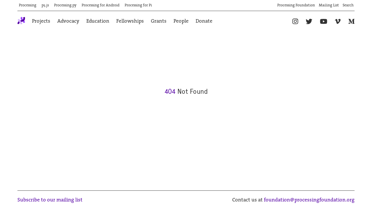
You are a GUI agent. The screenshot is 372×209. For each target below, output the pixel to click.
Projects (41, 21)
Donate (204, 21)
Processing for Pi (138, 5)
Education (97, 21)
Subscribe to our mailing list (50, 200)
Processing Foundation (296, 5)
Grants (159, 21)
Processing (27, 5)
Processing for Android (100, 5)
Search (348, 5)
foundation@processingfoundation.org (309, 200)
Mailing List (329, 5)
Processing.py (65, 5)
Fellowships (130, 21)
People (181, 21)
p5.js (45, 5)
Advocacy (68, 21)
